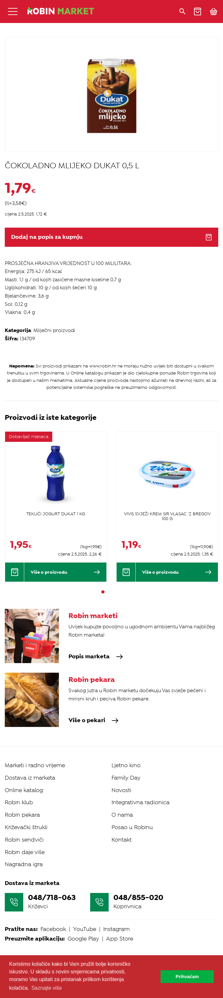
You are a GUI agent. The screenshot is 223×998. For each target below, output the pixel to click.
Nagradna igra (24, 864)
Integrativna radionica (140, 802)
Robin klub (19, 802)
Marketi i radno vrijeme (35, 765)
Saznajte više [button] (47, 988)
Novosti (121, 790)
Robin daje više (25, 852)
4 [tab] (120, 592)
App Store (119, 938)
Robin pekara (22, 815)
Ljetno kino (126, 765)
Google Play (83, 938)
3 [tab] (114, 592)
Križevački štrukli (26, 827)
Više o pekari (93, 720)
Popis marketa (95, 657)
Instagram (116, 929)
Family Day (126, 778)
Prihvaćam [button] (187, 976)
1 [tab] (102, 592)
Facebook (53, 929)
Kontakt (122, 839)
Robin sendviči (24, 839)
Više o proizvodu (65, 572)
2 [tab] (108, 592)
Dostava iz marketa (30, 778)
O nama (122, 815)
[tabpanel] (56, 506)
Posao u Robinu (132, 827)
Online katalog (24, 790)
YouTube (84, 929)
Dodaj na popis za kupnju (111, 237)
